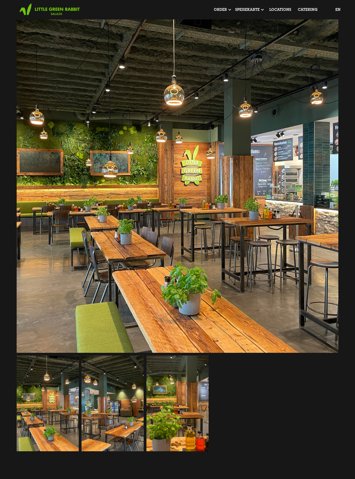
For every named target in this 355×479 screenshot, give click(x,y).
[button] (220, 9)
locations (280, 10)
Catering (308, 10)
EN (338, 10)
